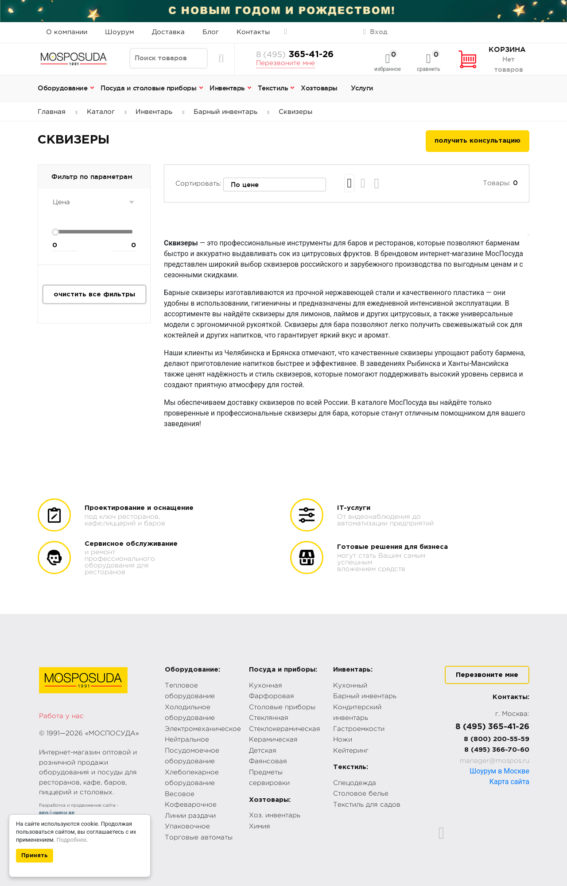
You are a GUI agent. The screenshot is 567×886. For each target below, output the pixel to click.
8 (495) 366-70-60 (496, 750)
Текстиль (272, 88)
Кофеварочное (191, 805)
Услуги (362, 88)
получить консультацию (477, 141)
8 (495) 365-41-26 (492, 727)
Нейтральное (187, 739)
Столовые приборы (282, 707)
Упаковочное (187, 826)
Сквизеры (295, 112)
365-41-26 (295, 54)
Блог (210, 32)
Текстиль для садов (366, 805)
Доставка (168, 32)
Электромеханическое (203, 729)
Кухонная (265, 685)
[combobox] (274, 185)
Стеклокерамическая (284, 729)
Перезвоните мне (285, 63)
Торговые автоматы (199, 837)
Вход (375, 31)
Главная (58, 112)
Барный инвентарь (231, 112)
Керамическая (273, 739)
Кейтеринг (351, 751)
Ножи (342, 739)
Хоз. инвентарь (274, 815)
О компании (66, 32)
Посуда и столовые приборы (148, 88)
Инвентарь (227, 88)
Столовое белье (360, 794)
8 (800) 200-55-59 (496, 739)
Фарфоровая (271, 696)
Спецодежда (354, 783)
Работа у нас (61, 716)
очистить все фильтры (94, 294)
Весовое (179, 794)
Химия (259, 826)
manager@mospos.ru (494, 761)
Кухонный (350, 685)
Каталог (107, 112)
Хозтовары (319, 88)
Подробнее (71, 839)
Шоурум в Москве (499, 771)
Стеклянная (268, 718)
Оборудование (62, 88)
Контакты (253, 32)
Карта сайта (509, 781)
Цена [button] (61, 202)
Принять (34, 855)
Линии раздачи (190, 816)
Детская (262, 751)
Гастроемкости (358, 729)
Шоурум (119, 32)
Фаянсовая (268, 761)
